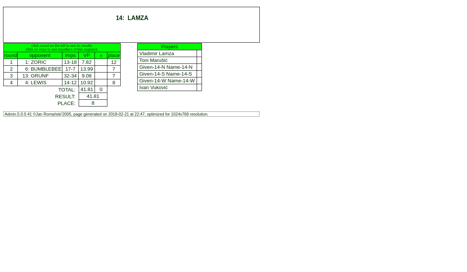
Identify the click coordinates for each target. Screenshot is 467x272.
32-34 (70, 76)
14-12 (70, 82)
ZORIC (38, 62)
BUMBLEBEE (46, 69)
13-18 (70, 62)
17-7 (70, 69)
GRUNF (39, 76)
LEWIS (38, 82)
